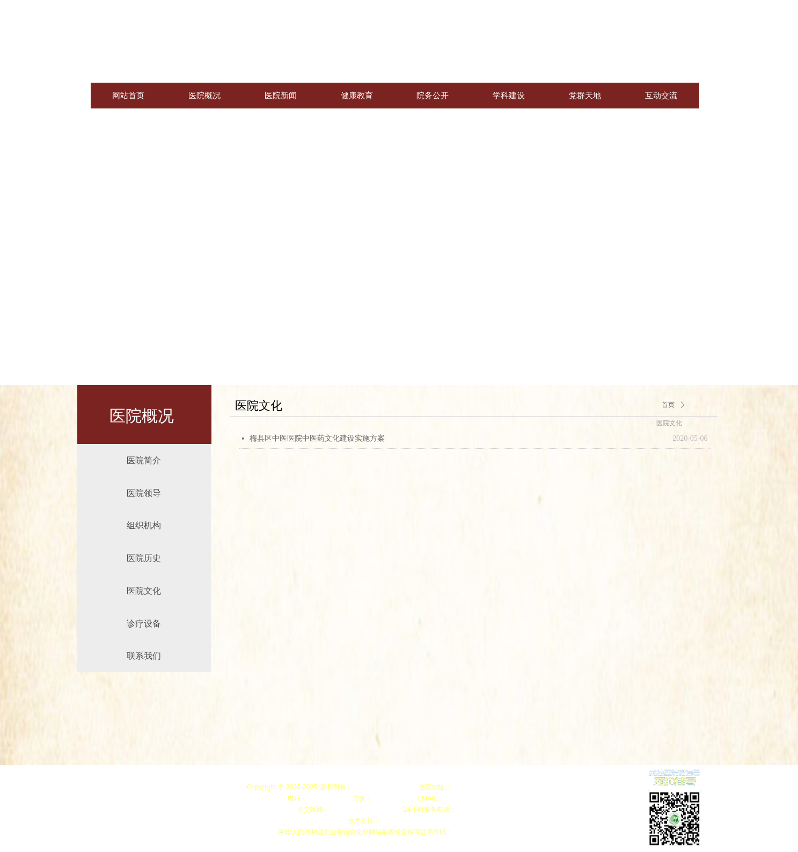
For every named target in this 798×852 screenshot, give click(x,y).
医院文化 (669, 423)
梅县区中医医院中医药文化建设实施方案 (317, 438)
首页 (668, 405)
